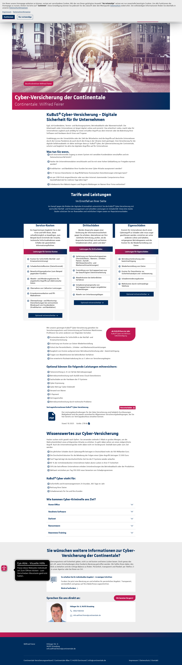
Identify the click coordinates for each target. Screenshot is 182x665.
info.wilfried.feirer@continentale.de (87, 615)
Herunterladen (126, 408)
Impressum (6, 12)
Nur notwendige (25, 17)
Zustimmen (8, 17)
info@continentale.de (97, 660)
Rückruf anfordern (68, 588)
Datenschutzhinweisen (18, 8)
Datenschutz (115, 6)
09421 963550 (78, 611)
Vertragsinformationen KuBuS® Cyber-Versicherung (67, 407)
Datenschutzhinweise (21, 12)
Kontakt (155, 660)
